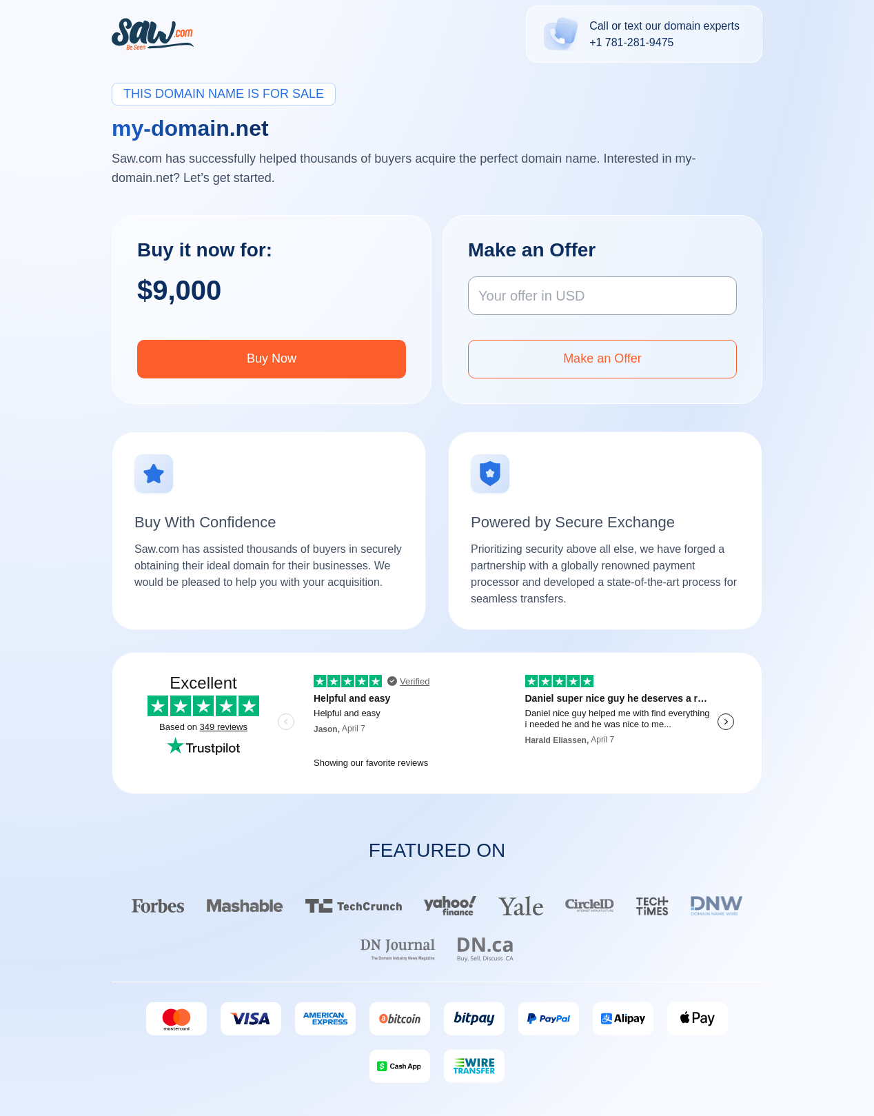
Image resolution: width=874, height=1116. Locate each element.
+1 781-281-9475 (631, 42)
